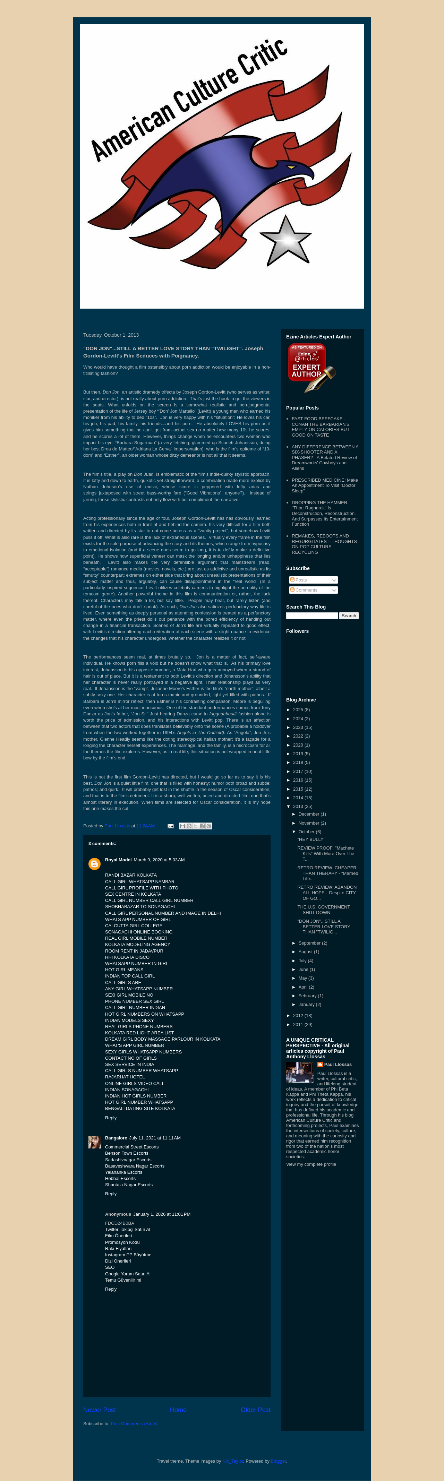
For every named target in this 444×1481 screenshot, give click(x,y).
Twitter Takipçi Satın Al (127, 1229)
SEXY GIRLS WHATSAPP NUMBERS (143, 1051)
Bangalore (116, 1137)
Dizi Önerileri (118, 1261)
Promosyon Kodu (122, 1242)
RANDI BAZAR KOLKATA (131, 875)
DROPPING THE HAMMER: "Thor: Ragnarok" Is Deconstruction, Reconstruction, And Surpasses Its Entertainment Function (325, 513)
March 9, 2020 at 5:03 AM (159, 859)
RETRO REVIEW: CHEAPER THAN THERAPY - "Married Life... (327, 873)
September (310, 943)
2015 (299, 789)
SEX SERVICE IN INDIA (129, 1064)
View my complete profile (311, 1164)
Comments (303, 590)
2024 (299, 718)
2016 (299, 780)
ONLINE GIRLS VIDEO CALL (134, 1083)
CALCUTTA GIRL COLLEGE (133, 925)
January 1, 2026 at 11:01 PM (161, 1214)
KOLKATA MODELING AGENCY (137, 944)
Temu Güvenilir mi (123, 1280)
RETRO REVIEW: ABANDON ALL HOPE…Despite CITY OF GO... (327, 893)
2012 (299, 1015)
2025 (299, 709)
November (310, 823)
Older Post (256, 1409)
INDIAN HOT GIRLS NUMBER (135, 1096)
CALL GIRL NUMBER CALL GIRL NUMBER (149, 900)
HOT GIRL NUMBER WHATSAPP (139, 1102)
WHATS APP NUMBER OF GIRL (138, 919)
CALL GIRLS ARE (123, 982)
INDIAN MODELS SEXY (129, 1020)
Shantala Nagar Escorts (129, 1184)
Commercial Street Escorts (132, 1147)
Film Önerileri (118, 1235)
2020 (299, 745)
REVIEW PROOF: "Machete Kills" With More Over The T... (325, 853)
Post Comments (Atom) (134, 1423)
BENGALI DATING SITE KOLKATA (140, 1108)
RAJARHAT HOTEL (125, 1076)
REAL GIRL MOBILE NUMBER (136, 938)
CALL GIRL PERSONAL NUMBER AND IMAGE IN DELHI (163, 913)
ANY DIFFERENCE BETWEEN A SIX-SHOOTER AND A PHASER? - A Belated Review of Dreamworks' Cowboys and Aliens (325, 457)
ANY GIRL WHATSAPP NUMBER (139, 988)
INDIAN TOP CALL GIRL (130, 976)
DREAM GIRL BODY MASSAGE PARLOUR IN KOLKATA (162, 1039)
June (304, 969)
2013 (299, 806)
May (303, 978)
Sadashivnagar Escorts (128, 1159)
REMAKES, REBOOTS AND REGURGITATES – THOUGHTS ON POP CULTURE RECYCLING (324, 544)
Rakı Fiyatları (118, 1248)
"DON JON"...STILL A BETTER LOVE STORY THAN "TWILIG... (323, 927)
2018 (299, 762)
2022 (299, 736)
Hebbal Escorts (120, 1178)
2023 (299, 727)
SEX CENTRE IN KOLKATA (133, 894)
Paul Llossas (338, 1064)
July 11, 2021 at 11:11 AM (155, 1137)
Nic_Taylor (232, 1461)
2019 (299, 753)
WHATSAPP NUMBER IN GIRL (136, 963)
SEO (109, 1267)
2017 (299, 771)
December (310, 814)
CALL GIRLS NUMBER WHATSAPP (141, 1070)
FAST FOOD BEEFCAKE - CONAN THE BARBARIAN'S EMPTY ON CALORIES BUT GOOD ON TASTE (320, 427)
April (304, 987)
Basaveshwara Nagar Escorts (134, 1166)
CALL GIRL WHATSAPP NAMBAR (139, 881)
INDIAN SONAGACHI (127, 1089)
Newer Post (99, 1409)
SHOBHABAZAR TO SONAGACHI (140, 906)
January (307, 1004)
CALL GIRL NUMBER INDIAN (135, 1007)
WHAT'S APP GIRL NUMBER (134, 1045)
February (308, 995)
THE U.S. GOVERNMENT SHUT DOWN (323, 909)
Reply (111, 1117)
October (307, 831)
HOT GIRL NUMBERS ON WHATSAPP (144, 1014)
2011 (299, 1024)
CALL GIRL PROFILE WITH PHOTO (141, 887)
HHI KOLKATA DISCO (127, 957)
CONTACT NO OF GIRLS (131, 1058)
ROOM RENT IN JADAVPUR (134, 951)
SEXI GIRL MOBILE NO (129, 995)
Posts (298, 580)
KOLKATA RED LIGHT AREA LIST (139, 1032)
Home (178, 1409)
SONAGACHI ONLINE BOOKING (138, 932)
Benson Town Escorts (126, 1153)
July (303, 960)
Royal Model (118, 859)
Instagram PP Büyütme (128, 1254)
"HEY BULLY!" (311, 839)
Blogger (278, 1461)
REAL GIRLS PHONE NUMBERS (139, 1026)
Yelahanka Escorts (123, 1172)
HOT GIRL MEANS (124, 969)
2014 (299, 797)
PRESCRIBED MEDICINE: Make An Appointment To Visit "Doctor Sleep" (325, 485)
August (306, 951)
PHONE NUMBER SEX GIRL (134, 1001)
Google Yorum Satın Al (128, 1273)
